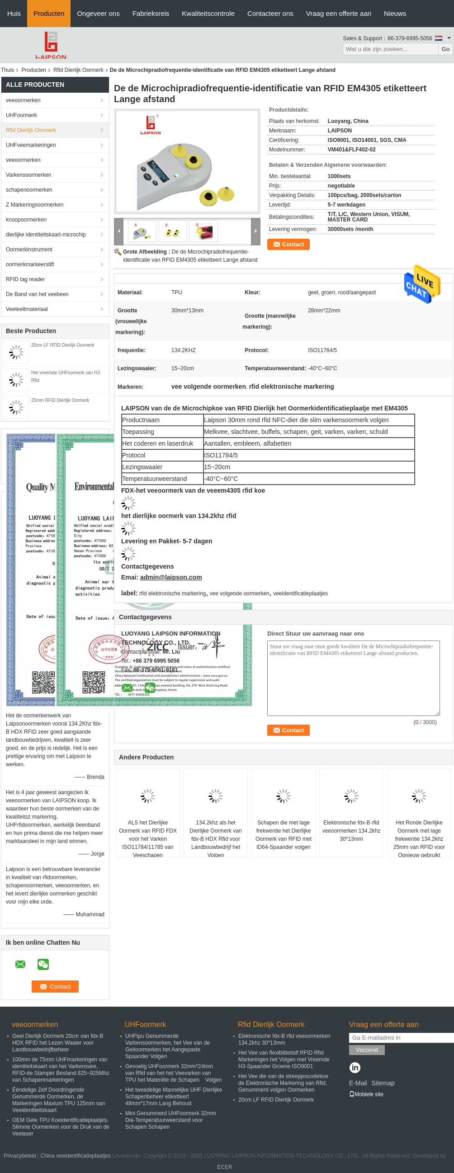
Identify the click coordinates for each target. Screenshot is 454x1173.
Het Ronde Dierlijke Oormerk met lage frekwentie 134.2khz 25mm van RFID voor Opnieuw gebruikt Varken (419, 843)
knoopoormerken (26, 220)
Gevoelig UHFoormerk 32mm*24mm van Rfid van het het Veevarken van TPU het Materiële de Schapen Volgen (173, 1073)
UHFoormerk (21, 115)
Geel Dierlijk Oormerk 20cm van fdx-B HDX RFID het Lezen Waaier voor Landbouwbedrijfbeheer (57, 1043)
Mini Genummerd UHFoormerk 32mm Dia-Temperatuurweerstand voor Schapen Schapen (170, 1120)
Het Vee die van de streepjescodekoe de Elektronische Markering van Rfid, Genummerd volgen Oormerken (283, 1083)
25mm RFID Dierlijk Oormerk (60, 400)
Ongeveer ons (98, 13)
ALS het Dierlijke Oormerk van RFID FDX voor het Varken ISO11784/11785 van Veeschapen (148, 839)
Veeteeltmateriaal (27, 309)
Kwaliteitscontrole (208, 13)
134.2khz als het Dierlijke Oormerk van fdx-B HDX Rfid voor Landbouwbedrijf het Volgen (215, 839)
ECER (224, 1167)
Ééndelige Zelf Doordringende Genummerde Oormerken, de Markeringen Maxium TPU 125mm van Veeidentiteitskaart (58, 1100)
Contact (293, 244)
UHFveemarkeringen (31, 145)
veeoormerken (23, 100)
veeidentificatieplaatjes (300, 593)
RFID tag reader (25, 279)
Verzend (367, 1049)
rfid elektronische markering (172, 593)
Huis (14, 13)
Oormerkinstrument (29, 249)
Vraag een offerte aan (338, 13)
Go (445, 49)
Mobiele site (366, 1094)
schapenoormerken (29, 190)
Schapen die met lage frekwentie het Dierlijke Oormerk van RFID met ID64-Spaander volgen (283, 835)
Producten (48, 13)
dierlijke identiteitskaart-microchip (46, 234)
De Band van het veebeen (37, 294)
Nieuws (395, 13)
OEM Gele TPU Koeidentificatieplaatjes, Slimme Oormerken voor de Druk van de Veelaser (60, 1127)
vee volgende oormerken (240, 593)
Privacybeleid (20, 1156)
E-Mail (358, 1083)
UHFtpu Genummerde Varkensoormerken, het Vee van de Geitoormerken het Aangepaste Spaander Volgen (167, 1046)
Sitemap (382, 1083)
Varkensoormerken (29, 175)
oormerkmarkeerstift (30, 264)
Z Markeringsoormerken (34, 205)
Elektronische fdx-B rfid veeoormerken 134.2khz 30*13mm (351, 831)
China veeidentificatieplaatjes (76, 1156)
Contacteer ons (270, 13)
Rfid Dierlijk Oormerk (78, 70)
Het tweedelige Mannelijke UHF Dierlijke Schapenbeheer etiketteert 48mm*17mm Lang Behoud (173, 1097)
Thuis (7, 70)
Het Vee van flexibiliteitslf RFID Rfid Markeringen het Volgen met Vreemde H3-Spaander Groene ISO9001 (284, 1059)
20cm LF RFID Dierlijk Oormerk (62, 345)
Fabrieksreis (151, 13)
